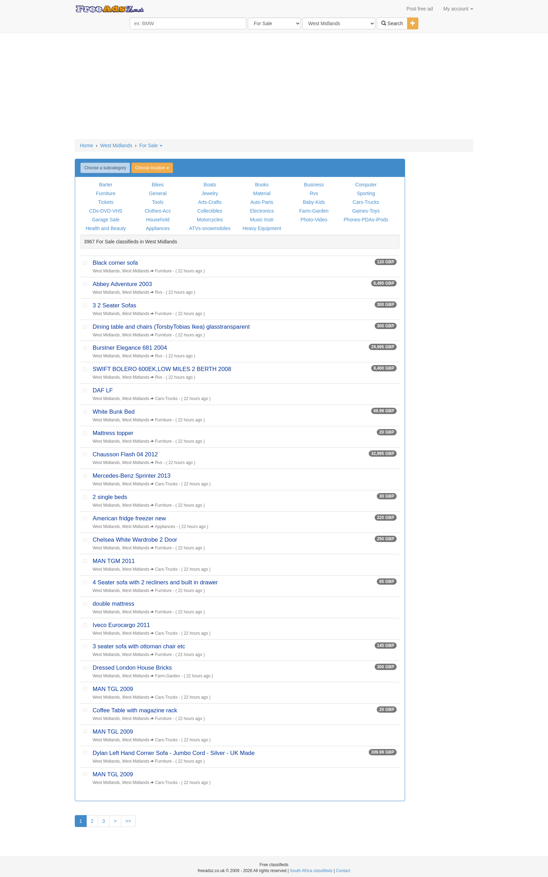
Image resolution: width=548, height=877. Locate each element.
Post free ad (419, 9)
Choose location (152, 167)
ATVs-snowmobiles (210, 228)
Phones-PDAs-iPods (366, 219)
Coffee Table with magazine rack (135, 710)
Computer (365, 184)
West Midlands (116, 145)
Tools (158, 202)
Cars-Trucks (366, 202)
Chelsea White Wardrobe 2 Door (135, 539)
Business (314, 184)
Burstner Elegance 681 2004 (130, 347)
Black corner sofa (115, 262)
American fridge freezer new (129, 518)
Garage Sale (106, 219)
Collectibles (209, 211)
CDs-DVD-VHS (105, 211)
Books (262, 184)
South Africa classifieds (311, 870)
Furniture (105, 193)
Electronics (262, 211)
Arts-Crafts (210, 202)
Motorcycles (210, 219)
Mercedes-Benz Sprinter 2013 (132, 475)
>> (128, 821)
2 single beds (110, 497)
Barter (105, 184)
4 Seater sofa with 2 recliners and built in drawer (155, 582)
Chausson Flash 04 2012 (125, 454)
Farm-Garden (314, 211)
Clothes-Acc (158, 211)
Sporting (366, 193)
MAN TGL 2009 (113, 689)
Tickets (106, 202)
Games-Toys (366, 211)
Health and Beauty (106, 228)
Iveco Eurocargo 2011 (121, 625)
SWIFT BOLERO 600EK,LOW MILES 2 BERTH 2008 (162, 369)
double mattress (113, 603)
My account (458, 9)
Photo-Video (314, 219)
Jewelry (210, 193)
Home (86, 145)
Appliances (158, 228)
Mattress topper (113, 433)
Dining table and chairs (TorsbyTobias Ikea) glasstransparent (171, 326)
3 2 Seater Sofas (114, 305)
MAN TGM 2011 (114, 561)
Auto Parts (261, 202)
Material (262, 193)
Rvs (314, 193)
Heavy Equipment (262, 228)
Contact (343, 870)
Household (158, 219)
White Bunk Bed (114, 411)
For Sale (151, 145)
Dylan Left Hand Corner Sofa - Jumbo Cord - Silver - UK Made (174, 753)
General (157, 193)
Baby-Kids (314, 202)
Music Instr (262, 219)
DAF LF (103, 390)
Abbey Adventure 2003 (122, 284)
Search (392, 23)
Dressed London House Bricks (132, 667)
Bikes (158, 184)
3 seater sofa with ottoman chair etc (139, 646)
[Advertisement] (274, 87)
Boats (209, 184)
